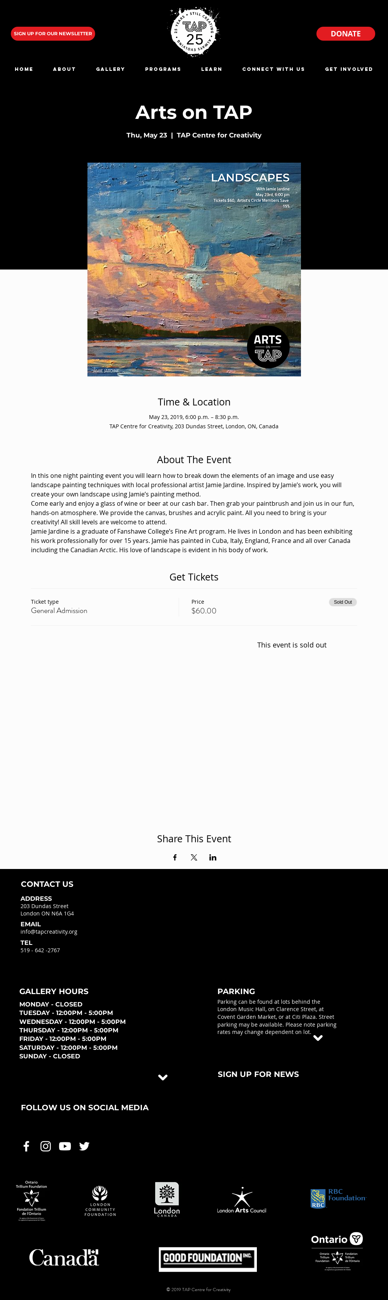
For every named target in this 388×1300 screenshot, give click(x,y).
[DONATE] (345, 34)
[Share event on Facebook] (175, 857)
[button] (64, 69)
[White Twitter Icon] (84, 1146)
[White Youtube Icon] (65, 1146)
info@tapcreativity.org (49, 931)
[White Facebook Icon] (26, 1146)
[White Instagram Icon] (46, 1146)
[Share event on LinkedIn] (213, 857)
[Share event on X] (194, 857)
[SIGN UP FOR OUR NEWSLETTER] (53, 34)
